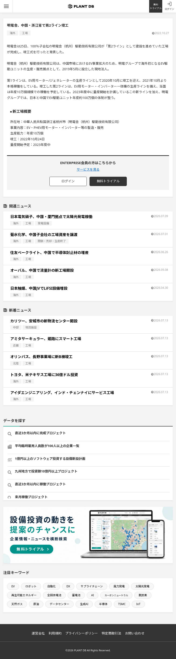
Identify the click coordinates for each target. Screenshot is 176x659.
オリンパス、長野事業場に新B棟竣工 (41, 356)
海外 (12, 33)
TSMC (122, 604)
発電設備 (43, 223)
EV (13, 586)
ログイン (169, 9)
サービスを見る (88, 169)
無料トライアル (156, 6)
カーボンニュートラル (116, 595)
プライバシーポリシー (81, 633)
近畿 (16, 345)
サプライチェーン (92, 586)
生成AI (84, 604)
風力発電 (119, 586)
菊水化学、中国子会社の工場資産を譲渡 (43, 234)
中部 (16, 327)
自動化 (51, 586)
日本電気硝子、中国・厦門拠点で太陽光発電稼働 (51, 216)
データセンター (59, 604)
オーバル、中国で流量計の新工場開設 (42, 270)
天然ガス (17, 604)
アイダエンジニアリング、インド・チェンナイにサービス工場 (62, 392)
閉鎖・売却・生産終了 (52, 241)
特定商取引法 (111, 633)
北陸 (16, 363)
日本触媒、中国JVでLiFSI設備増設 (38, 288)
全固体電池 (54, 595)
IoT (138, 604)
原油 (36, 604)
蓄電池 (76, 595)
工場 (25, 33)
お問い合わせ (135, 633)
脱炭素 (143, 595)
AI (92, 595)
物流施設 (31, 327)
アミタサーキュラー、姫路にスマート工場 (45, 338)
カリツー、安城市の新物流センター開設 (43, 321)
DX (68, 586)
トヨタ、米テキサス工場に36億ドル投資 (44, 374)
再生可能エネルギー (24, 595)
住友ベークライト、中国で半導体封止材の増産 (49, 252)
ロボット (31, 586)
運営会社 (38, 633)
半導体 (103, 604)
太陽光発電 (142, 586)
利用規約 (55, 633)
